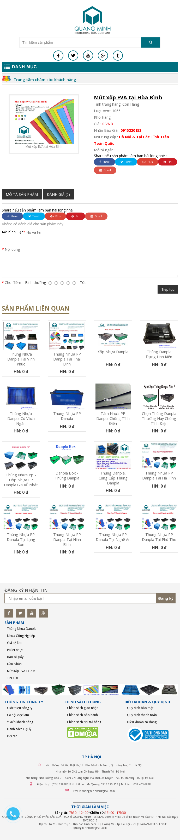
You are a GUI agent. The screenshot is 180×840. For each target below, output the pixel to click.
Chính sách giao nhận (82, 708)
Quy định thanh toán (142, 715)
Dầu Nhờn (14, 664)
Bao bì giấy (15, 657)
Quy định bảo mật (140, 708)
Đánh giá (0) (58, 194)
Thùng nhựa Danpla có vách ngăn (21, 418)
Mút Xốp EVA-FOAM (21, 671)
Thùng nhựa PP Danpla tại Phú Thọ (159, 537)
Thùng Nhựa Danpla (22, 628)
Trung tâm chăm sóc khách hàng (45, 79)
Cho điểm (13, 282)
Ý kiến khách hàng (20, 722)
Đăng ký (165, 598)
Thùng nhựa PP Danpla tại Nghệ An (113, 537)
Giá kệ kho (14, 643)
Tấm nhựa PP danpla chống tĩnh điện (113, 418)
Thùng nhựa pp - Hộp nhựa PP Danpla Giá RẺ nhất (21, 479)
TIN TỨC (13, 678)
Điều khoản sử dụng (142, 722)
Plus (147, 162)
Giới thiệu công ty (19, 708)
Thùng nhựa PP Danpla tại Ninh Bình (67, 539)
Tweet (126, 162)
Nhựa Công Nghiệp (21, 635)
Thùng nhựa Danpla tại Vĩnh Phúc (21, 359)
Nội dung (12, 249)
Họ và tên (34, 232)
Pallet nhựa (15, 650)
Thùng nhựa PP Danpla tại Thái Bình (67, 359)
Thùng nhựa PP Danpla (67, 416)
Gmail (105, 170)
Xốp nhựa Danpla (113, 351)
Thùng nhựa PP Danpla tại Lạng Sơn (21, 539)
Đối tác (12, 736)
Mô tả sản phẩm (22, 194)
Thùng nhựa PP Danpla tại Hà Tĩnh (159, 476)
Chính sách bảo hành (82, 715)
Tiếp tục (168, 289)
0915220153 (131, 130)
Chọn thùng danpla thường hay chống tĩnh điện (159, 418)
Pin (168, 162)
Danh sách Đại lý (19, 729)
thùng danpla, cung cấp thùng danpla (113, 478)
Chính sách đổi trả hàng (84, 722)
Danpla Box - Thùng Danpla (67, 476)
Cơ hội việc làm (18, 715)
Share (104, 162)
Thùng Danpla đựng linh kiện (159, 354)
